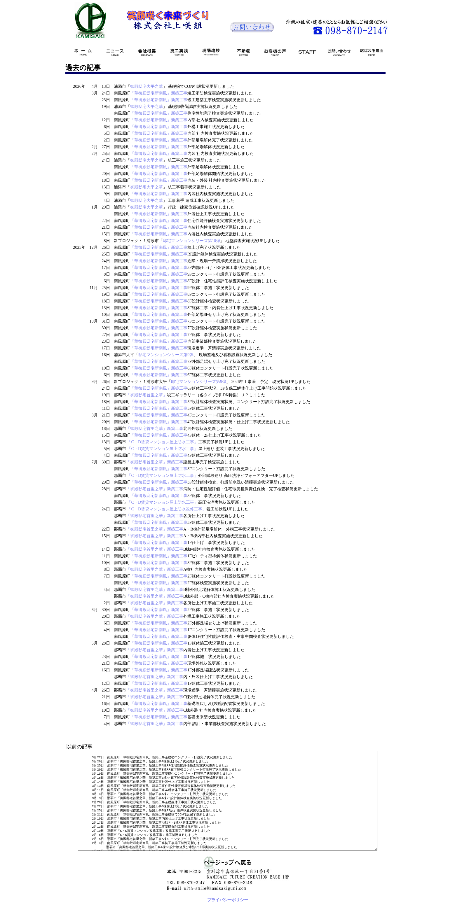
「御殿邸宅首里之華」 (143, 395)
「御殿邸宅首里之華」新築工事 (151, 428)
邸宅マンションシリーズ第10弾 (188, 240)
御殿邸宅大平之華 (143, 86)
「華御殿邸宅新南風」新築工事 (155, 93)
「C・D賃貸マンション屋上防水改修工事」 (163, 509)
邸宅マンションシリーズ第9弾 (162, 354)
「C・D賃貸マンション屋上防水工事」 (159, 442)
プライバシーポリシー (225, 916)
